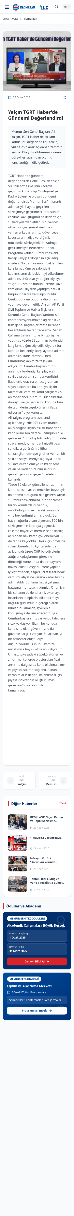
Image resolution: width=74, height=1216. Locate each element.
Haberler (30, 19)
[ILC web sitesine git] (44, 7)
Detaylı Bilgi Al (37, 961)
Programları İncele (37, 1010)
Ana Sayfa (10, 19)
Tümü (62, 803)
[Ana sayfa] (23, 7)
